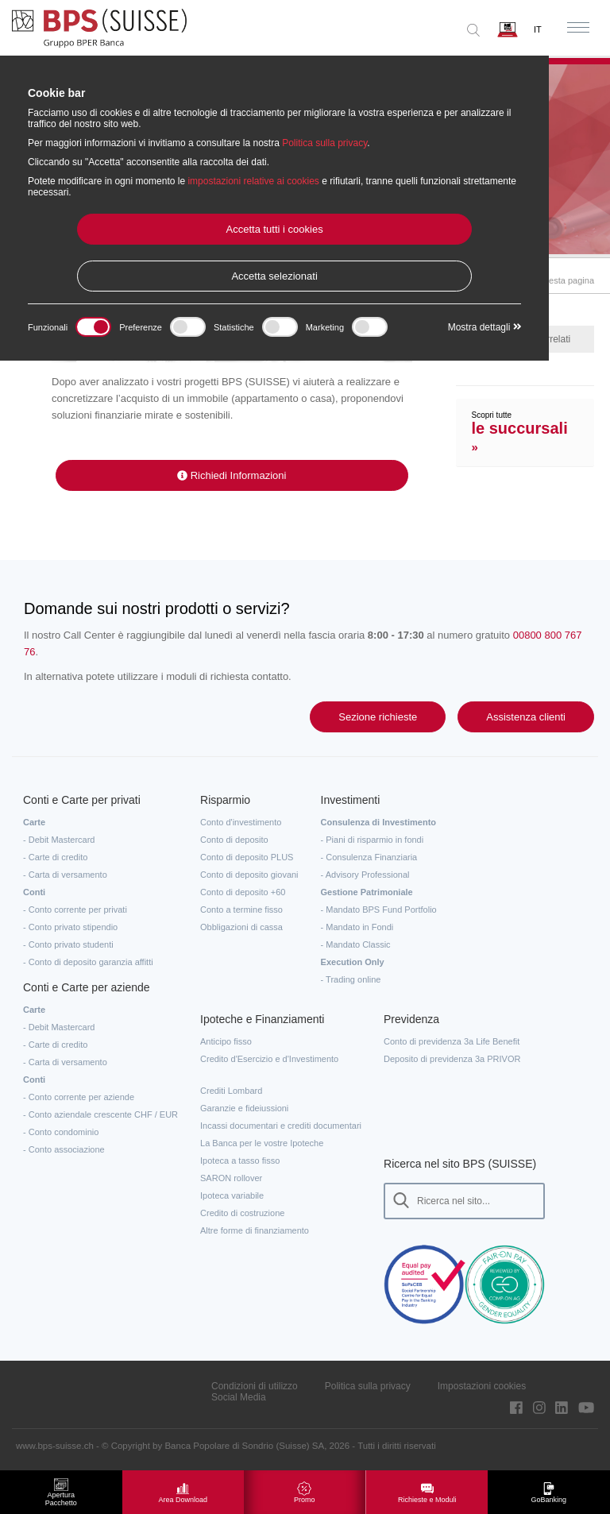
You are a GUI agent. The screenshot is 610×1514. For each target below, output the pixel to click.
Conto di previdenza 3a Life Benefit (451, 1041)
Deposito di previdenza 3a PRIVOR (452, 1059)
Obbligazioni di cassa (241, 927)
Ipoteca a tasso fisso (240, 1160)
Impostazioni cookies (482, 1386)
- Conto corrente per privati (75, 909)
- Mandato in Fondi (357, 927)
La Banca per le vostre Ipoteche (261, 1143)
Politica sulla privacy (368, 1386)
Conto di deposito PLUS (246, 857)
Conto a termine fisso (241, 909)
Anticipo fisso (226, 1041)
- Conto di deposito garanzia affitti (88, 962)
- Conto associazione (64, 1149)
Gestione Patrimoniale (367, 892)
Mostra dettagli (485, 327)
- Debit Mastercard (59, 839)
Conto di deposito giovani (249, 874)
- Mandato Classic (356, 944)
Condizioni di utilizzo (254, 1386)
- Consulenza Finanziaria (369, 857)
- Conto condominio (60, 1132)
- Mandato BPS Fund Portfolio (379, 909)
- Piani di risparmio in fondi (372, 839)
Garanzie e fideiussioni (244, 1108)
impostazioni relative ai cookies (253, 181)
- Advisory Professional (365, 874)
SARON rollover (231, 1178)
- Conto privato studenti (68, 944)
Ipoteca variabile (232, 1195)
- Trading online (351, 979)
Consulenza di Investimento (378, 822)
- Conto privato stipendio (70, 927)
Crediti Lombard (231, 1090)
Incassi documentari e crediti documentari (280, 1125)
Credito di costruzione (242, 1213)
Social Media (238, 1397)
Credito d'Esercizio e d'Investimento (269, 1059)
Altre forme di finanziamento (254, 1230)
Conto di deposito (234, 839)
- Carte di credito (55, 857)
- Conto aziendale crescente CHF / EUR (100, 1114)
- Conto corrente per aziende (78, 1097)
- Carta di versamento (65, 874)
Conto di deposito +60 (242, 892)
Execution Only (352, 962)
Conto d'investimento (240, 822)
